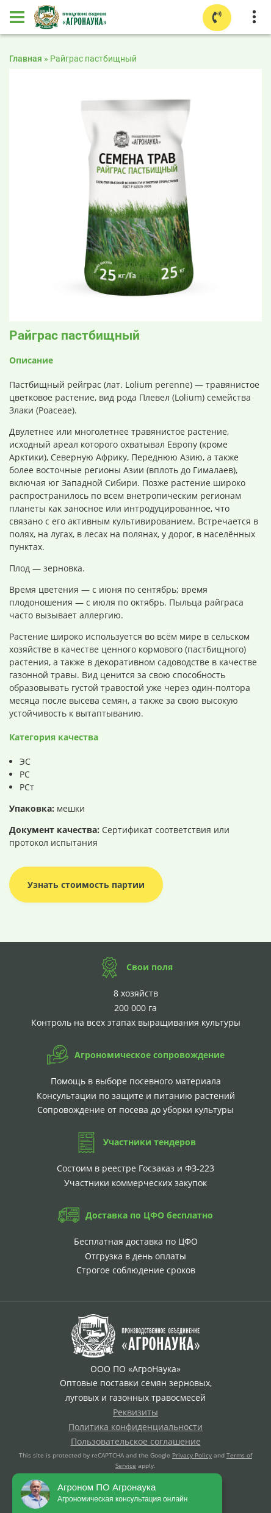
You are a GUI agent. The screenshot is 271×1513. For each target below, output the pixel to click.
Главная (25, 58)
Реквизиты (135, 1412)
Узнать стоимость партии (86, 884)
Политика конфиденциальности (135, 1427)
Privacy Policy (192, 1455)
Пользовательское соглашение (136, 1441)
